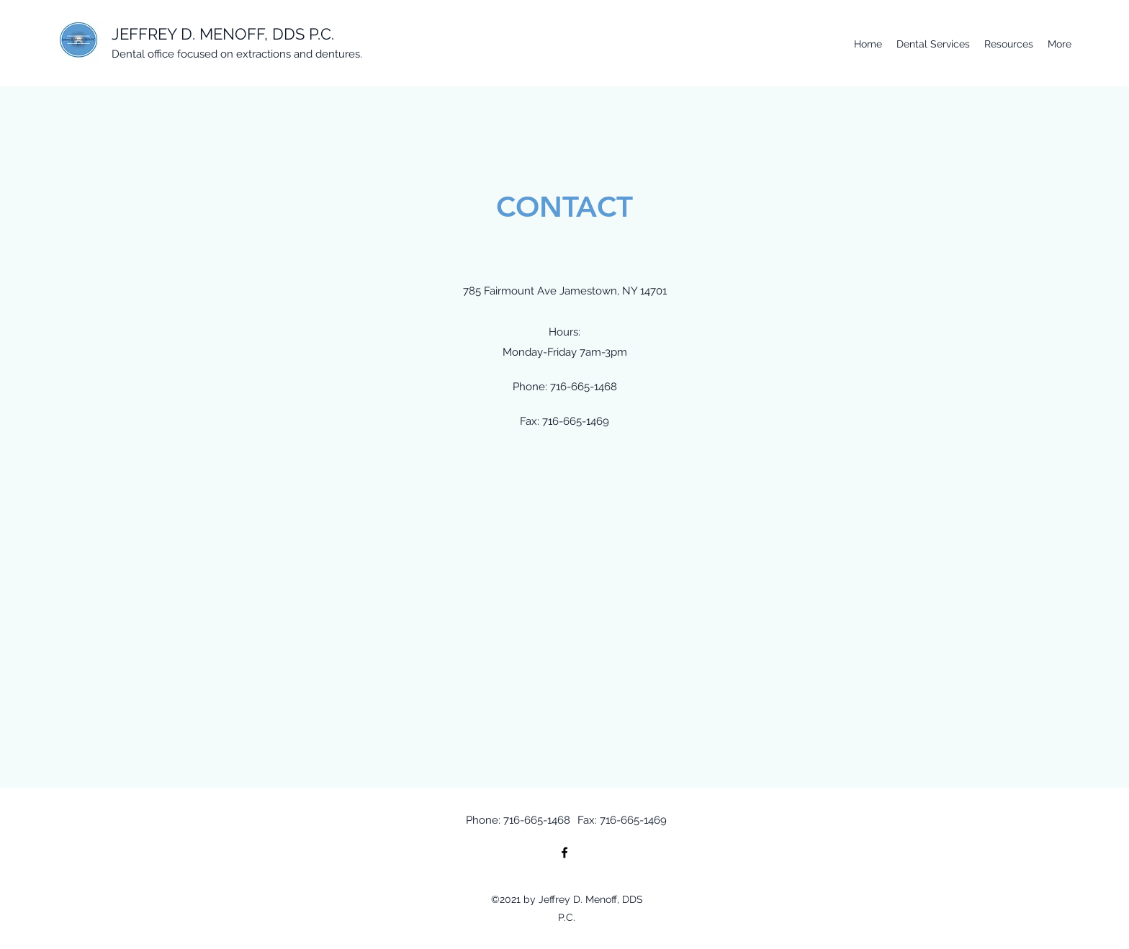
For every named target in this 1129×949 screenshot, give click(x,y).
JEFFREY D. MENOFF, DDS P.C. (223, 33)
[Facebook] (564, 852)
